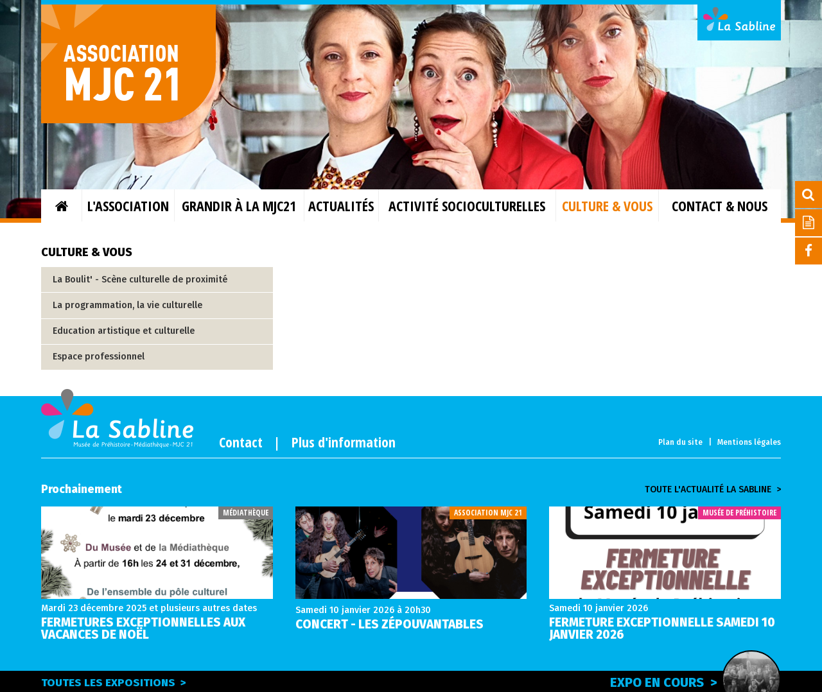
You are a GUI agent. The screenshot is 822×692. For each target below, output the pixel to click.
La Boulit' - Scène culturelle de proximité (140, 279)
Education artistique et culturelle (124, 330)
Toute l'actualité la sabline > (713, 489)
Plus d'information (344, 442)
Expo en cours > (695, 680)
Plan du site (680, 442)
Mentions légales (749, 442)
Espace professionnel (98, 356)
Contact (241, 442)
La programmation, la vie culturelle (127, 305)
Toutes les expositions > (113, 682)
